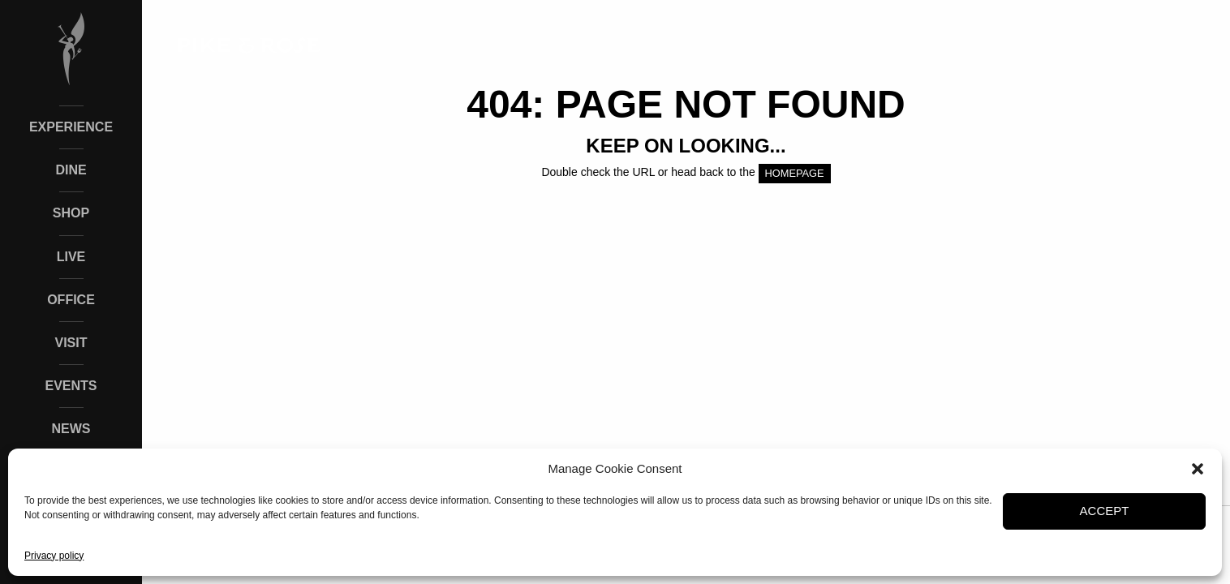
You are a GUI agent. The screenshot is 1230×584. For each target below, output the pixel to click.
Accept (1104, 510)
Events (71, 386)
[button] (1197, 469)
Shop (71, 213)
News (71, 429)
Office (71, 300)
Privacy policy (54, 555)
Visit (70, 343)
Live (71, 257)
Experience (71, 127)
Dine (70, 170)
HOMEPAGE (794, 173)
